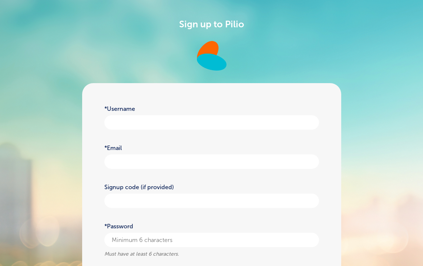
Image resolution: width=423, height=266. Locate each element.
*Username (119, 108)
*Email (113, 147)
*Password (118, 226)
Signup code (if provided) (139, 187)
